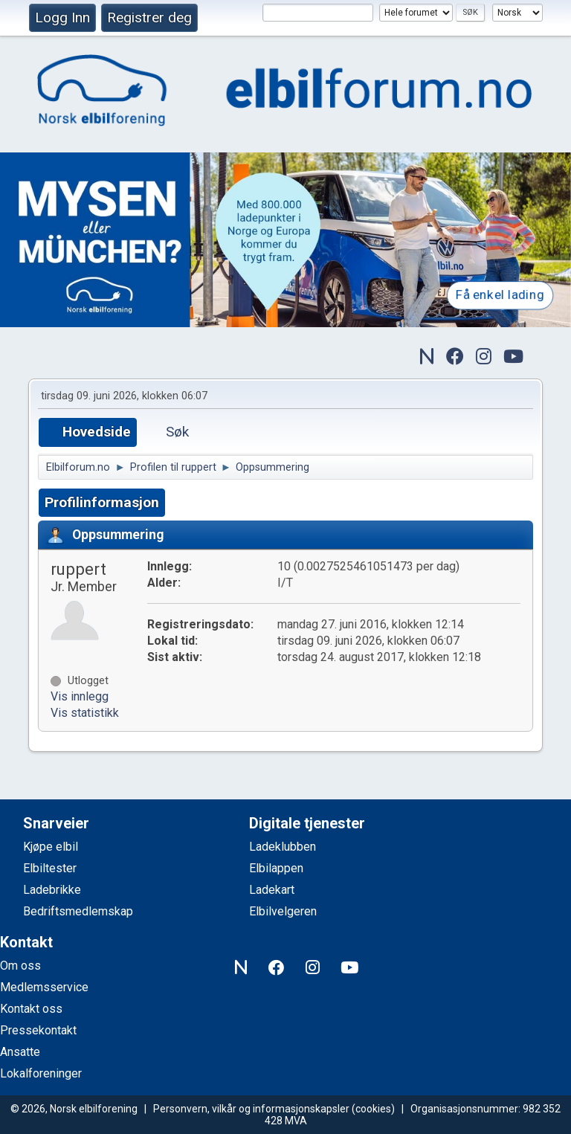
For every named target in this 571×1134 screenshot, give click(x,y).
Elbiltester (50, 868)
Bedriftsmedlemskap (78, 911)
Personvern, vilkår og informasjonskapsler (251, 1109)
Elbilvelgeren (283, 911)
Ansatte (20, 1052)
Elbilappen (276, 868)
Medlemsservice (44, 987)
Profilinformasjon (102, 502)
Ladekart (271, 890)
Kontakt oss (31, 1009)
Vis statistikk (85, 713)
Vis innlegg (80, 696)
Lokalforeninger (41, 1073)
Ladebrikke (52, 890)
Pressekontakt (38, 1030)
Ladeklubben (282, 847)
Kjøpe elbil (50, 847)
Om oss (20, 966)
